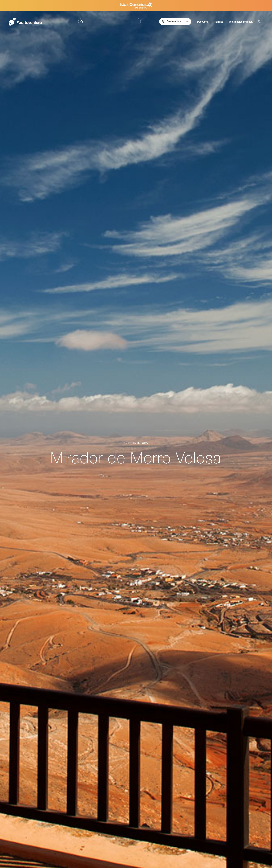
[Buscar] (109, 21)
